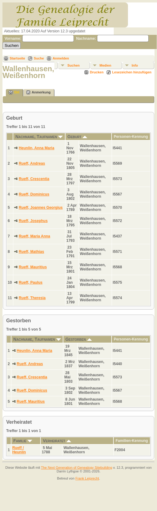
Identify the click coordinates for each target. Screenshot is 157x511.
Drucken (97, 72)
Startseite (17, 58)
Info (135, 65)
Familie (22, 440)
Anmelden (61, 58)
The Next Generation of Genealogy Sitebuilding (76, 467)
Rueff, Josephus (33, 221)
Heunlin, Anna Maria (36, 148)
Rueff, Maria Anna (34, 236)
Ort (14, 92)
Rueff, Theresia (32, 298)
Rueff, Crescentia (34, 179)
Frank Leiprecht (87, 478)
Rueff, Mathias (31, 251)
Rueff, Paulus (31, 282)
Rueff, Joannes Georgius (41, 207)
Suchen (73, 65)
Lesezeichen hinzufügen (131, 72)
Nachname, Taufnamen (39, 136)
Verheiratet (57, 440)
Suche (39, 58)
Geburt (77, 136)
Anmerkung (38, 92)
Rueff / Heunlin (19, 450)
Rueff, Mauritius (33, 267)
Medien (105, 65)
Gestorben (78, 339)
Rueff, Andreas (32, 163)
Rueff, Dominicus (34, 194)
